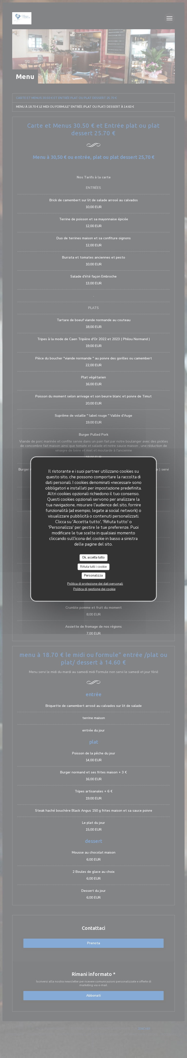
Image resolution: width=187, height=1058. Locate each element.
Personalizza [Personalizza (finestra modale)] (93, 575)
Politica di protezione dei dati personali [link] (95, 583)
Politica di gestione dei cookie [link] (94, 589)
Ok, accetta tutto (93, 557)
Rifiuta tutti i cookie (93, 566)
